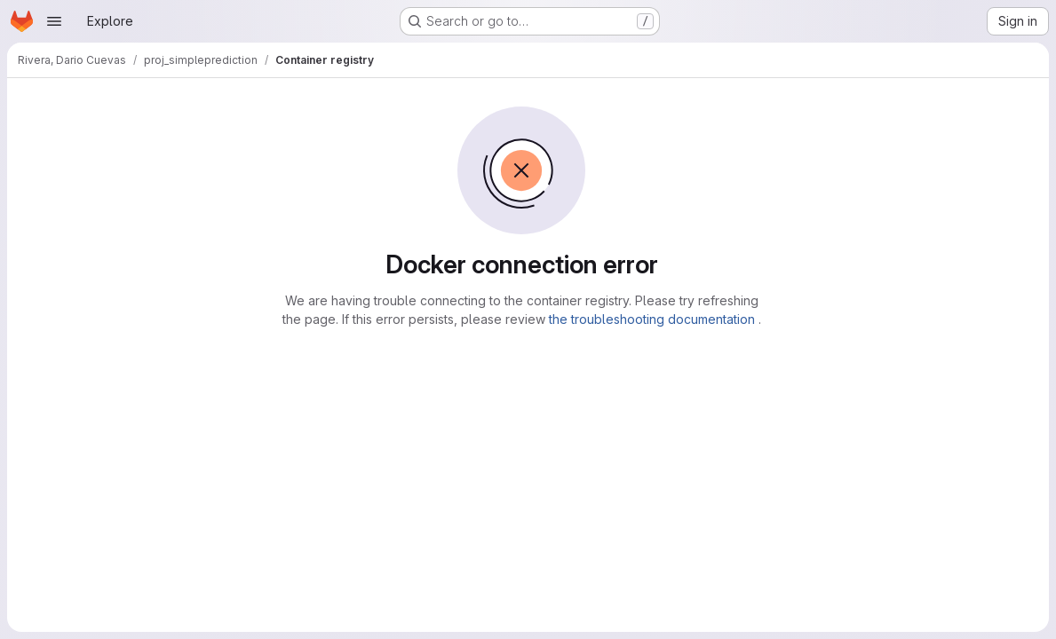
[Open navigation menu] (54, 21)
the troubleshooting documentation (653, 319)
